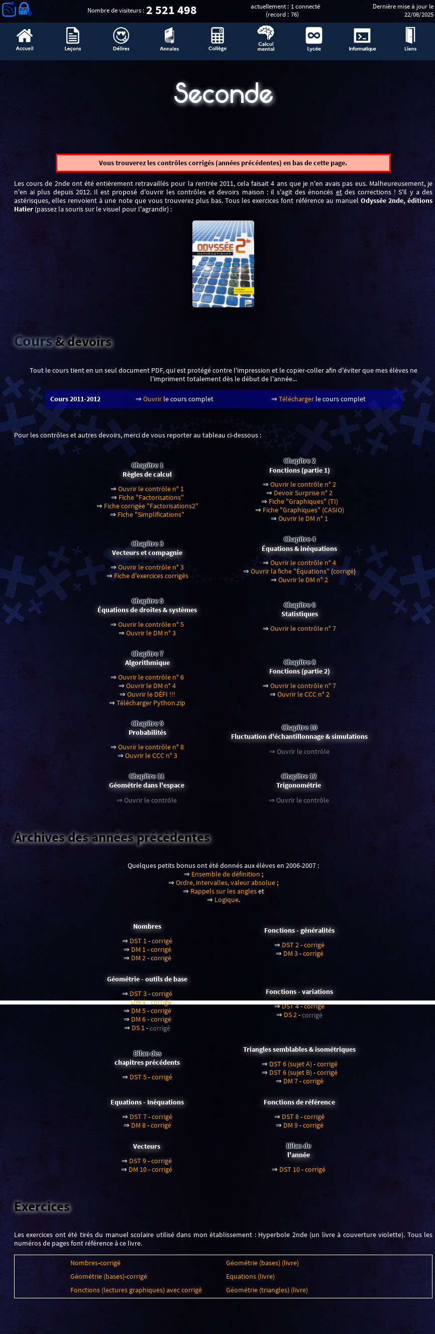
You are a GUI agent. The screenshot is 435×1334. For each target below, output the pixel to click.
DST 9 (137, 1164)
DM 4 (138, 1006)
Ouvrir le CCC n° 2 (303, 698)
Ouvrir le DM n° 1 (303, 522)
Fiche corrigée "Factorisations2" (151, 509)
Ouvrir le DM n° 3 (151, 636)
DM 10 (138, 1173)
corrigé (343, 575)
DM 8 (138, 1129)
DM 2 (138, 961)
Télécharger (296, 403)
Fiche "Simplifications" (151, 518)
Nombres (84, 1266)
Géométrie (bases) (97, 1280)
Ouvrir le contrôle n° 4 (303, 567)
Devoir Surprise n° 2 (303, 496)
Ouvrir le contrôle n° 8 (151, 750)
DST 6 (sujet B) (290, 1076)
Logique (226, 903)
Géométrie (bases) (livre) (262, 1266)
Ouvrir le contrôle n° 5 (151, 628)
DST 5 (138, 1080)
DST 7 (138, 1120)
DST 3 (138, 997)
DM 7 (290, 1084)
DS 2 (290, 1018)
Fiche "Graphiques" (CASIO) (303, 513)
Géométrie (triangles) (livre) (267, 1293)
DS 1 (138, 1031)
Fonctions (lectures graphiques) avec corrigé (136, 1293)
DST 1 (138, 944)
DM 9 (290, 1129)
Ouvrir (152, 403)
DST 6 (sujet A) (290, 1067)
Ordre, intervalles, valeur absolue (225, 886)
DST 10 (289, 1173)
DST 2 (290, 948)
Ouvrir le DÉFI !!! (151, 698)
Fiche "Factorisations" (151, 501)
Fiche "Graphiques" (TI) (303, 505)
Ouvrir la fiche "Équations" (290, 575)
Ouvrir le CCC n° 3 (151, 759)
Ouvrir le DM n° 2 (303, 584)
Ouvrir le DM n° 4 (151, 689)
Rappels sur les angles (223, 895)
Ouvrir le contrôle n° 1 (151, 492)
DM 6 (138, 1023)
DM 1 (138, 953)
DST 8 (290, 1120)
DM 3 (290, 957)
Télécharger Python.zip (151, 706)
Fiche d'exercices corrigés (151, 579)
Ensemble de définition (225, 877)
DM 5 (138, 1014)
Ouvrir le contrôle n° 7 (303, 632)
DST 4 (290, 1010)
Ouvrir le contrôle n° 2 (303, 488)
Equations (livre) (250, 1280)
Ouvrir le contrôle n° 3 (151, 571)
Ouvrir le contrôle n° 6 (151, 681)
